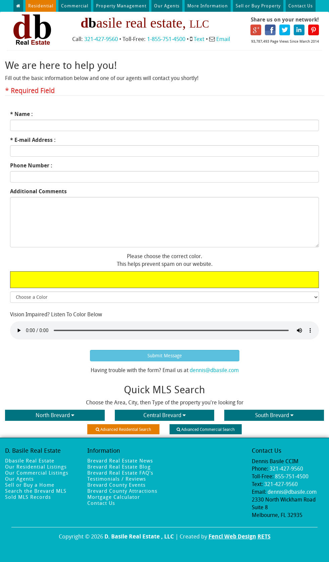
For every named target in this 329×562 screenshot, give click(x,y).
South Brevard (274, 415)
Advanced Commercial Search (206, 429)
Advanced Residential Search (123, 429)
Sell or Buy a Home (29, 484)
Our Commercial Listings (36, 472)
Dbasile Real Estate (29, 460)
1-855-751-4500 (166, 39)
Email (223, 39)
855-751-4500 (292, 476)
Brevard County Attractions (122, 490)
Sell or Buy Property (258, 6)
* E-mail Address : (33, 140)
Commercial (74, 6)
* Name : (21, 114)
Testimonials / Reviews (116, 478)
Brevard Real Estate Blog (119, 466)
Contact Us (300, 6)
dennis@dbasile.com (214, 370)
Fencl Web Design (232, 536)
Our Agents (167, 6)
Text (199, 39)
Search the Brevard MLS (35, 490)
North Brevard (55, 415)
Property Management (121, 6)
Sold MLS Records (28, 496)
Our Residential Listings (36, 466)
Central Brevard (164, 415)
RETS (264, 536)
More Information (207, 6)
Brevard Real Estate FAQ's (120, 472)
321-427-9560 (101, 39)
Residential (40, 6)
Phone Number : (31, 165)
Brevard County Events (116, 484)
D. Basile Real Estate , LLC (139, 536)
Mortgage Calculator (113, 496)
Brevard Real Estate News (120, 460)
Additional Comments (38, 191)
